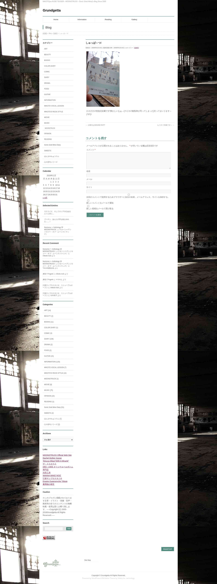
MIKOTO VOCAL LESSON (54, 106)
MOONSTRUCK (50, 128)
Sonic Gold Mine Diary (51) (54, 407)
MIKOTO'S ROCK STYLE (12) (55, 373)
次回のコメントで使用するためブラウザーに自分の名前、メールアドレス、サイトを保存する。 (128, 200)
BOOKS (47, 60)
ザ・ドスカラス (49, 464)
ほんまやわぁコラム (51, 156)
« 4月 (45, 198)
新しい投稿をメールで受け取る (99, 212)
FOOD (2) (47, 350)
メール (89, 182)
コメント (90, 150)
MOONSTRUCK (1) (51, 379)
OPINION (47, 134)
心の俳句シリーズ (50, 162)
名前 (88, 174)
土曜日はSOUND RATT (95, 125)
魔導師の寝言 (48, 484)
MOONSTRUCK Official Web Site (57, 455)
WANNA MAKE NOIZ (52, 475)
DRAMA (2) (48, 345)
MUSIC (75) (48, 390)
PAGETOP (167, 549)
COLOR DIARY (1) (51, 328)
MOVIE (47, 117)
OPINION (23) (49, 396)
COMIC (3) (48, 333)
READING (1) (49, 402)
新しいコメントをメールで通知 (99, 206)
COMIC (47, 72)
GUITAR (47, 94)
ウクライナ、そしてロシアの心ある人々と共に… (57, 212)
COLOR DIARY (49, 66)
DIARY (136, 48)
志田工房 (47, 472)
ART (45, 49)
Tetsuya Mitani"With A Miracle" (56, 461)
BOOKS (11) (48, 322)
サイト (89, 190)
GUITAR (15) (49, 356)
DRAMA (47, 83)
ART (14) (47, 310)
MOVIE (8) (48, 385)
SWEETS (47, 151)
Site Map (87, 560)
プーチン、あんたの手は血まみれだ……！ (56, 220)
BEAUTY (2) (48, 316)
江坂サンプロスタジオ (52, 478)
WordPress (96, 578)
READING (48, 139)
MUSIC (47, 123)
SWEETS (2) (49, 413)
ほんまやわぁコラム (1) (53, 419)
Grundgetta (52, 10)
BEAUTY (47, 55)
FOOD (46, 89)
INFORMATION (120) (52, 362)
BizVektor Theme (108, 578)
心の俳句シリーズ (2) (52, 424)
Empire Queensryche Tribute (55, 481)
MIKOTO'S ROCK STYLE (53, 112)
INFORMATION (50, 100)
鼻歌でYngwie (48, 274)
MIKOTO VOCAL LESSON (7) (55, 367)
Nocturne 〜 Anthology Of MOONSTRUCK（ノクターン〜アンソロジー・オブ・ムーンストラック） (57, 230)
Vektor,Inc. (122, 578)
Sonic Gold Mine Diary (52, 145)
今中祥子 (53, 295)
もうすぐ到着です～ (165, 125)
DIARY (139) (49, 339)
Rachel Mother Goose (52, 458)
